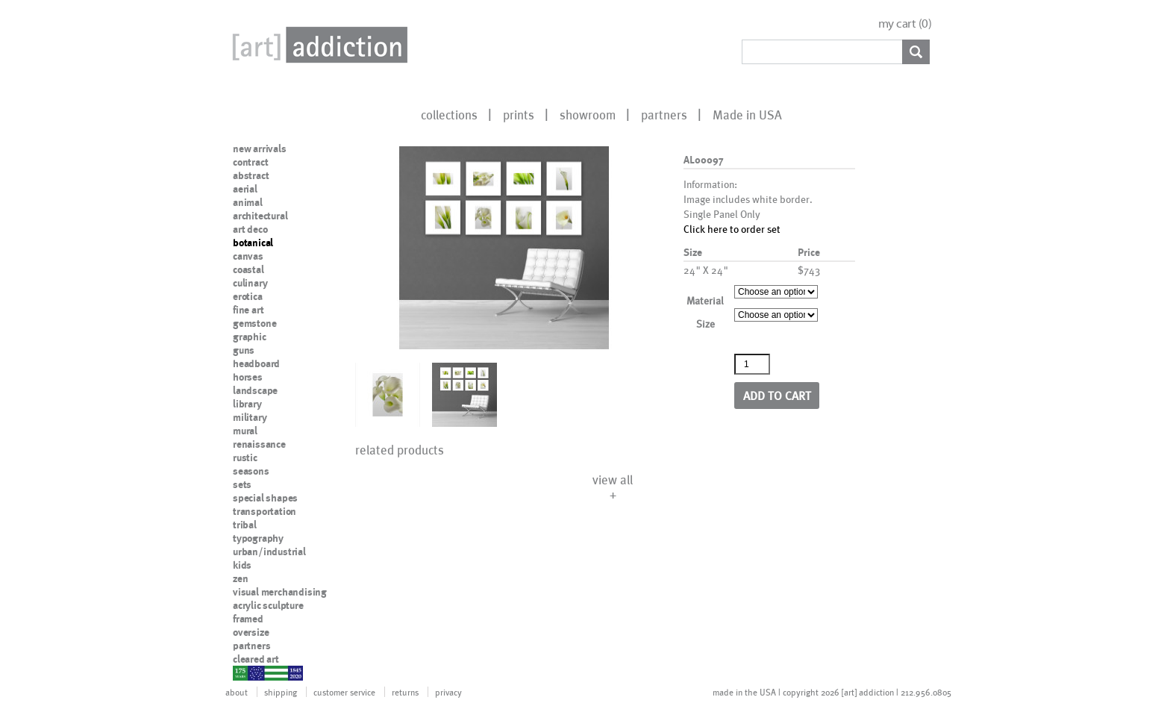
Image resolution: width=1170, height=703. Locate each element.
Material (705, 300)
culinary (250, 283)
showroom (588, 114)
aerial (245, 189)
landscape (255, 390)
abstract (251, 175)
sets (242, 484)
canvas (248, 256)
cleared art (256, 659)
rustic (245, 457)
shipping (280, 692)
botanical (253, 243)
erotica (248, 296)
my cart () (905, 23)
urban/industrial (269, 551)
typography (258, 538)
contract (250, 162)
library (247, 404)
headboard (256, 363)
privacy (448, 692)
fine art (248, 310)
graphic (249, 337)
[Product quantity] (752, 364)
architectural (260, 216)
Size (705, 323)
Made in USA (747, 114)
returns (405, 692)
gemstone (254, 323)
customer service (344, 692)
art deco (250, 229)
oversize (251, 632)
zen (240, 578)
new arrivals (260, 148)
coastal (248, 269)
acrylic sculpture (268, 605)
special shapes (265, 498)
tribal (245, 525)
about (236, 692)
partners (664, 114)
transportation (264, 511)
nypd (244, 672)
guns (243, 350)
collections (449, 114)
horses (248, 377)
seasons (251, 471)
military (249, 417)
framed (248, 619)
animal (248, 202)
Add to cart (777, 395)
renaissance (259, 444)
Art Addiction (317, 44)
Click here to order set (731, 228)
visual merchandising (280, 592)
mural (245, 431)
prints (518, 114)
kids (242, 565)
